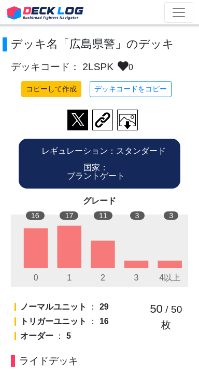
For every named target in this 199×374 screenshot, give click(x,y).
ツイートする (77, 120)
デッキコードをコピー (130, 89)
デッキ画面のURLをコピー (102, 120)
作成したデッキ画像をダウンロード (127, 120)
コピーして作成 (51, 89)
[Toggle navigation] (178, 12)
